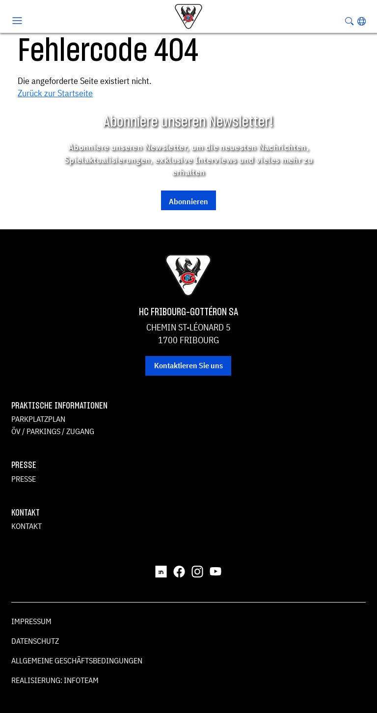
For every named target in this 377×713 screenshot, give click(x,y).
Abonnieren (188, 201)
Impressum (31, 621)
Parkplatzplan (38, 419)
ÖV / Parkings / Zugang (52, 431)
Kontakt (26, 526)
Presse (23, 479)
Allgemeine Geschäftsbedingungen (76, 660)
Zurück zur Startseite (55, 93)
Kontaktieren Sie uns (188, 365)
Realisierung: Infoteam (55, 680)
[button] (361, 21)
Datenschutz (35, 641)
